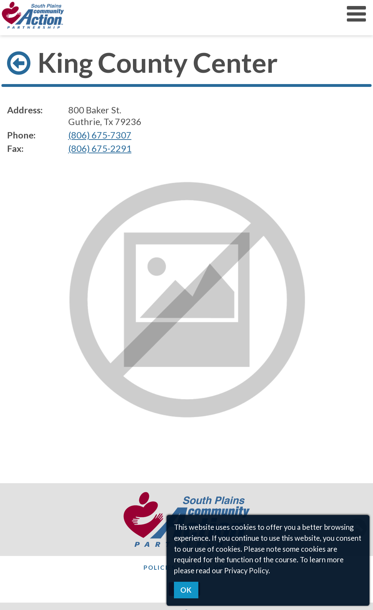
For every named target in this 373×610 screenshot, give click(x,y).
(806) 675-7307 (100, 135)
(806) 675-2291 (100, 148)
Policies (160, 567)
